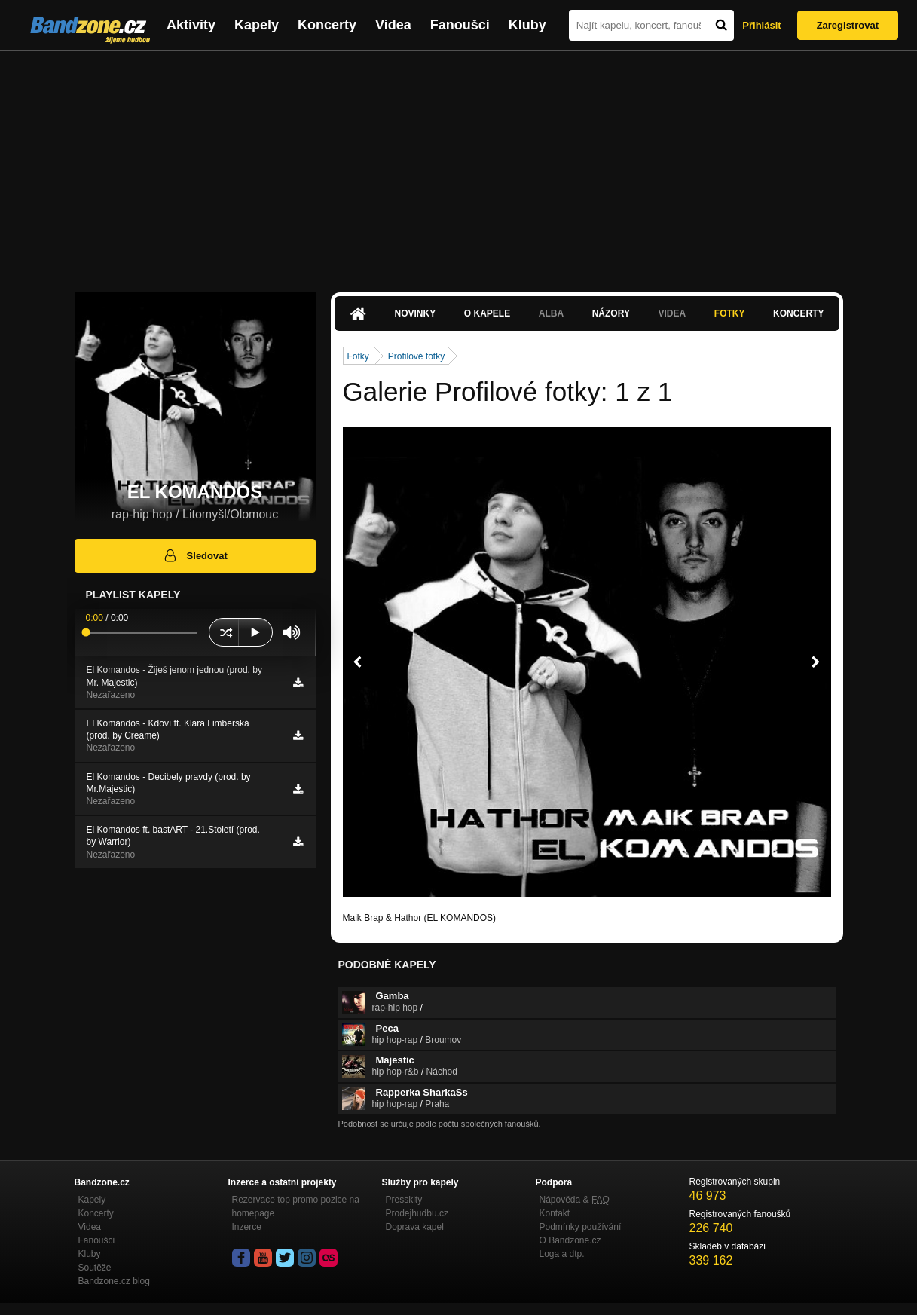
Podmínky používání (581, 1227)
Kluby (527, 24)
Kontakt (555, 1213)
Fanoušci (460, 24)
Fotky (729, 313)
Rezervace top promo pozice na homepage (295, 1206)
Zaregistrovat (848, 25)
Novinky (415, 313)
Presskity (404, 1199)
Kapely (256, 24)
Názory (611, 313)
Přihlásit (761, 25)
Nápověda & (575, 1199)
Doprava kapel (415, 1227)
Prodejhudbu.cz (417, 1213)
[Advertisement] (459, 164)
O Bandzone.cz (570, 1240)
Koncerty (327, 24)
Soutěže (95, 1267)
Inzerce (246, 1227)
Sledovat (195, 555)
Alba (551, 313)
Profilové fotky (416, 356)
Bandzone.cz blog (114, 1281)
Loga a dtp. (562, 1254)
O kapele (487, 313)
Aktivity (191, 24)
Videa (393, 24)
